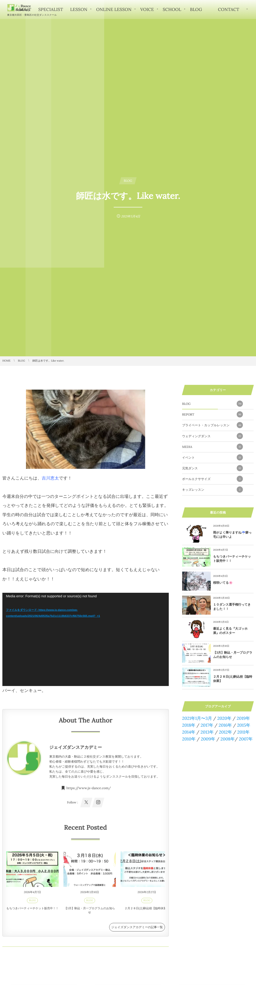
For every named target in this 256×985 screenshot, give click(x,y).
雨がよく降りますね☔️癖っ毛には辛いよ (232, 534)
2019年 (243, 718)
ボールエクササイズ (212, 479)
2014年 (188, 732)
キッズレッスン (212, 489)
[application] (85, 639)
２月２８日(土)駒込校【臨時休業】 (146, 910)
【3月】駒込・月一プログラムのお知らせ (89, 912)
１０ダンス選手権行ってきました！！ (232, 607)
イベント (212, 457)
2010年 (189, 739)
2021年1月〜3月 (197, 718)
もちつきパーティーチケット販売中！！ (32, 910)
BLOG (32, 902)
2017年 (206, 725)
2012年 (225, 732)
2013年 (207, 732)
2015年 (243, 725)
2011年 (243, 732)
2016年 (225, 725)
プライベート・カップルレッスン (212, 425)
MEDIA (212, 447)
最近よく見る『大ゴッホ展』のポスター (230, 631)
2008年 (227, 739)
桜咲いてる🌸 (223, 583)
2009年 (208, 739)
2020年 (224, 718)
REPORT (212, 414)
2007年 (246, 739)
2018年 (188, 725)
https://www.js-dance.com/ (89, 792)
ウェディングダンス (212, 436)
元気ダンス (212, 468)
